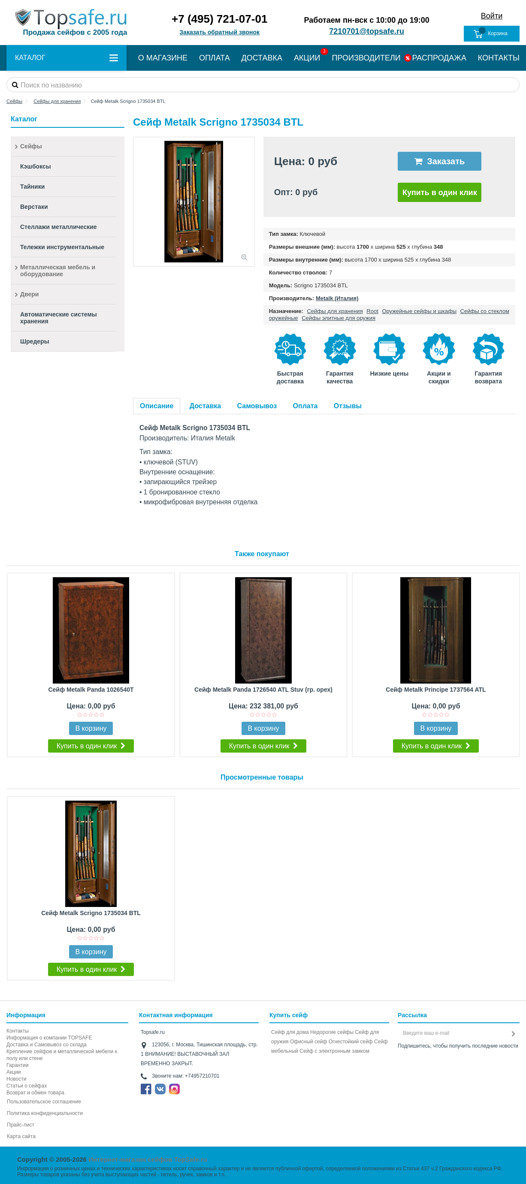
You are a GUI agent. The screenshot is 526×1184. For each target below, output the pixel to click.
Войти (491, 16)
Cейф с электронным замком (334, 1051)
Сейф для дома (290, 1032)
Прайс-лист (20, 1125)
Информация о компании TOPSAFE (49, 1038)
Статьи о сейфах (26, 1086)
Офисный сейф (308, 1042)
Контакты (17, 1031)
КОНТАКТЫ (499, 57)
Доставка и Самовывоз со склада (46, 1045)
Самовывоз (257, 406)
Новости (16, 1079)
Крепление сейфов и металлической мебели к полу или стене (61, 1054)
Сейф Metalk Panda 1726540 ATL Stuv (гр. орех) (263, 689)
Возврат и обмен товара (35, 1093)
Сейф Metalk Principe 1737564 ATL (436, 689)
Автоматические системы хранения (58, 318)
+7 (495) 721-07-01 (219, 18)
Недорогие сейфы (332, 1032)
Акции (13, 1072)
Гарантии (17, 1065)
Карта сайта (21, 1136)
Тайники (32, 186)
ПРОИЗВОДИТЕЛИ (366, 57)
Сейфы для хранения (335, 311)
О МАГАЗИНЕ (162, 57)
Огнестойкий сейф (351, 1042)
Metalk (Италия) (337, 298)
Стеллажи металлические (58, 226)
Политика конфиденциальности (45, 1113)
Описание (156, 406)
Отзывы (348, 406)
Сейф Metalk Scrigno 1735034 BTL (91, 913)
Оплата (305, 406)
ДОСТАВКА (262, 57)
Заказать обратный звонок (219, 32)
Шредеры (34, 341)
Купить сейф (288, 1015)
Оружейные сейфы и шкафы (419, 311)
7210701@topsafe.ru (366, 31)
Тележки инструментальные (62, 247)
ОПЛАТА (214, 57)
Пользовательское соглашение (44, 1102)
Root (372, 311)
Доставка (205, 406)
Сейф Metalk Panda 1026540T (90, 689)
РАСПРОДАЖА (439, 57)
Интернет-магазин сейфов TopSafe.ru (147, 1159)
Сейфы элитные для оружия (338, 318)
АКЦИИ (307, 57)
